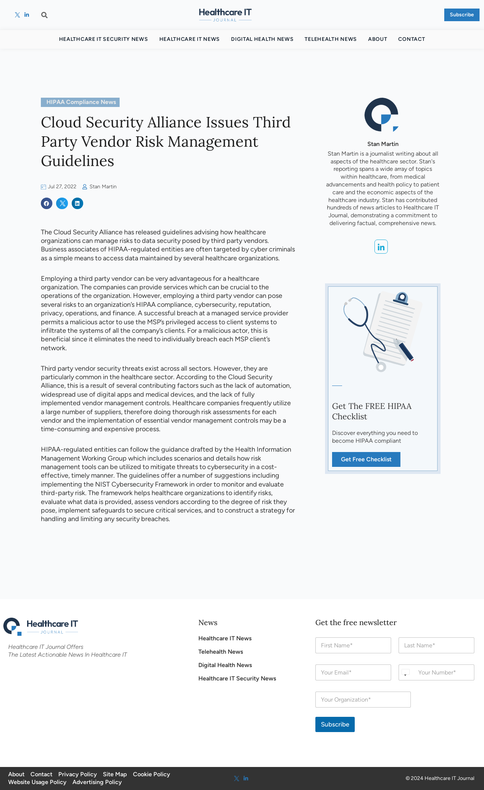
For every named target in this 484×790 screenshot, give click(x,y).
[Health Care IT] (225, 15)
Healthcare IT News (189, 39)
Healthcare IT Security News (103, 39)
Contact (411, 39)
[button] (44, 15)
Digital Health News (262, 39)
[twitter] (17, 14)
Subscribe (335, 724)
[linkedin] (27, 14)
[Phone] (436, 672)
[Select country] (405, 672)
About (377, 39)
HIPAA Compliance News (81, 101)
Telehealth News (331, 39)
